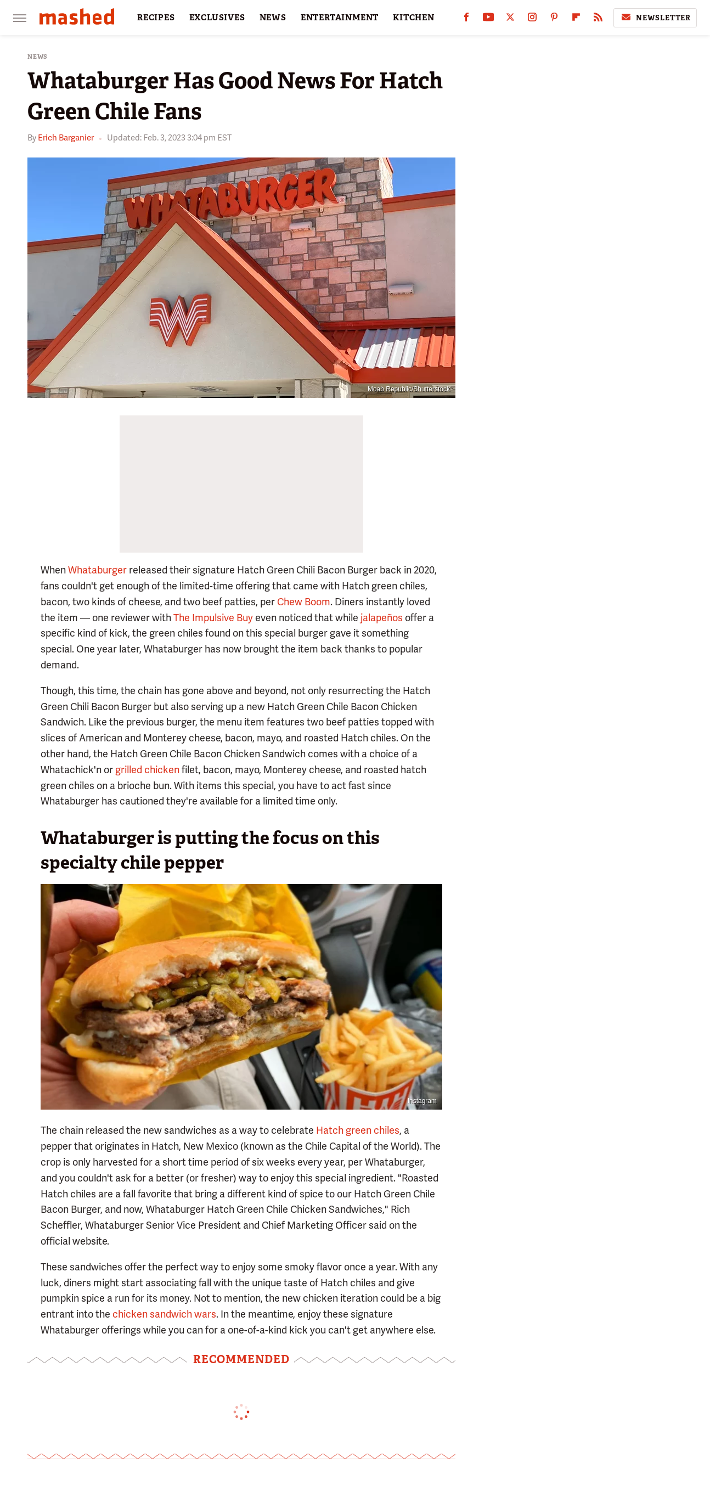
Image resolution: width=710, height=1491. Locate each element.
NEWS (273, 17)
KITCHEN (414, 17)
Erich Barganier (66, 137)
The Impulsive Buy (213, 617)
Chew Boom (303, 601)
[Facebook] (466, 19)
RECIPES (156, 17)
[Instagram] (532, 19)
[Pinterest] (554, 19)
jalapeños (381, 617)
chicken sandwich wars (164, 1314)
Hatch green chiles (357, 1130)
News (37, 57)
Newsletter (655, 17)
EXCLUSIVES (217, 17)
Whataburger (97, 570)
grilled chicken (147, 769)
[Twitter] (510, 19)
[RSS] (598, 19)
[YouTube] (488, 19)
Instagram (422, 1101)
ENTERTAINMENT (340, 17)
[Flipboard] (576, 19)
